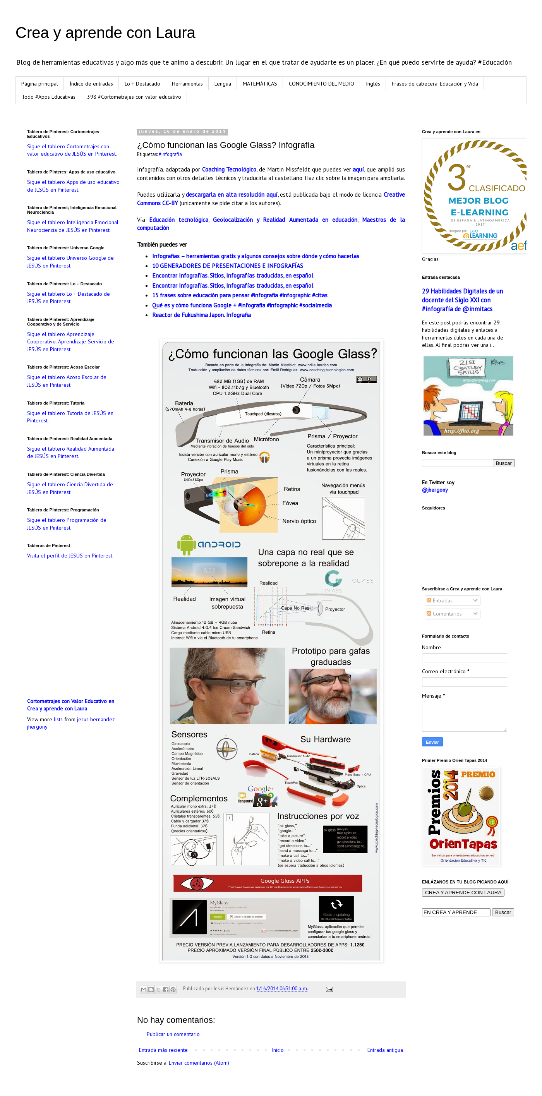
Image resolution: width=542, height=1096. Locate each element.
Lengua (222, 83)
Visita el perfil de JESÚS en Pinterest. (70, 555)
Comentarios (444, 613)
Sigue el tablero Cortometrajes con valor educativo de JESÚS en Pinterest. (72, 150)
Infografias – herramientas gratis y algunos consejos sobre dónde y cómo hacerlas (255, 256)
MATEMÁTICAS (260, 83)
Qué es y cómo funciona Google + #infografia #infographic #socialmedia (242, 305)
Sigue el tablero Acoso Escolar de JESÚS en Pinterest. (66, 381)
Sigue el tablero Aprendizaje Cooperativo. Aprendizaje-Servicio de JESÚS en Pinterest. (70, 342)
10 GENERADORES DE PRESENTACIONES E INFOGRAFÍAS (227, 265)
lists (58, 719)
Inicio (278, 1049)
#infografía (170, 154)
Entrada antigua (385, 1049)
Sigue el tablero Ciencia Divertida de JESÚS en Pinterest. (70, 488)
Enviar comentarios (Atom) (199, 1062)
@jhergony (435, 489)
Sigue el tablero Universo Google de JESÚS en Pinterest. (70, 261)
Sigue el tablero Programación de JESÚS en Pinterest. (66, 523)
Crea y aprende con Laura (105, 32)
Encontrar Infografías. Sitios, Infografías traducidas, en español (232, 275)
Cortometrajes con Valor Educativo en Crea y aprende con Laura (70, 705)
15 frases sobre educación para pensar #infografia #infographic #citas (240, 295)
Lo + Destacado (142, 83)
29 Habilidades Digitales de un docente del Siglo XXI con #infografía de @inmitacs (462, 300)
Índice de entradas (91, 83)
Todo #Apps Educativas (48, 96)
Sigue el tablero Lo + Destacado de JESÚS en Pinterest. (68, 297)
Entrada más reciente (163, 1049)
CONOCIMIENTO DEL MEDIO (321, 83)
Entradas (440, 600)
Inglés (373, 83)
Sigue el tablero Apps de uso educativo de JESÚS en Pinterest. (73, 185)
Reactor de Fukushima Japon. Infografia (201, 315)
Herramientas (187, 83)
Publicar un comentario (173, 1034)
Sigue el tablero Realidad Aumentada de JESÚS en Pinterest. (70, 452)
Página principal (39, 83)
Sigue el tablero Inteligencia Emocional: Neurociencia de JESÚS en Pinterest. (73, 226)
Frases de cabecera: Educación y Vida (435, 83)
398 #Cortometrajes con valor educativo (134, 96)
